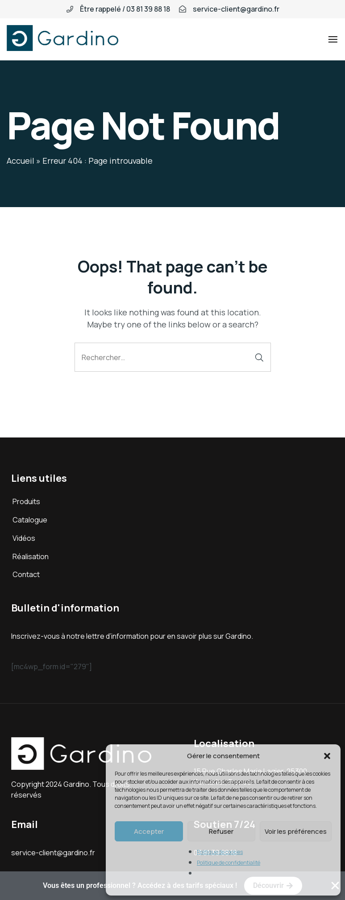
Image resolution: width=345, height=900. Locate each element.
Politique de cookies (220, 852)
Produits (26, 501)
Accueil (20, 160)
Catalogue (29, 520)
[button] (327, 755)
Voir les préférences (296, 831)
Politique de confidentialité (228, 862)
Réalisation (30, 556)
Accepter (149, 831)
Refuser (221, 831)
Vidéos (23, 538)
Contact (26, 574)
